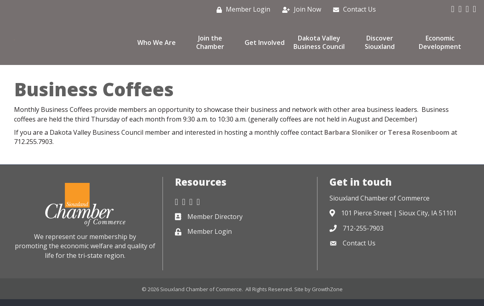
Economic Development (440, 46)
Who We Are (156, 45)
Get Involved (265, 45)
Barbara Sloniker (351, 139)
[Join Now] (299, 9)
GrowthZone (327, 296)
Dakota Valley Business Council (319, 46)
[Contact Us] (352, 9)
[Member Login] (241, 9)
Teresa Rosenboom (419, 139)
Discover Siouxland (380, 46)
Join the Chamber (210, 46)
